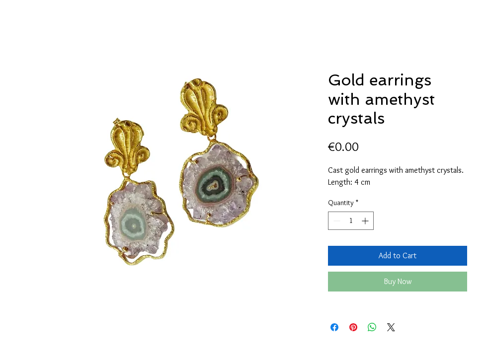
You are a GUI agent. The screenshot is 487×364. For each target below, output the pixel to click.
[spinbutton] (351, 220)
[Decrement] (335, 220)
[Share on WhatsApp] (372, 327)
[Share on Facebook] (334, 327)
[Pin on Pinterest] (353, 327)
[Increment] (366, 220)
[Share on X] (391, 327)
